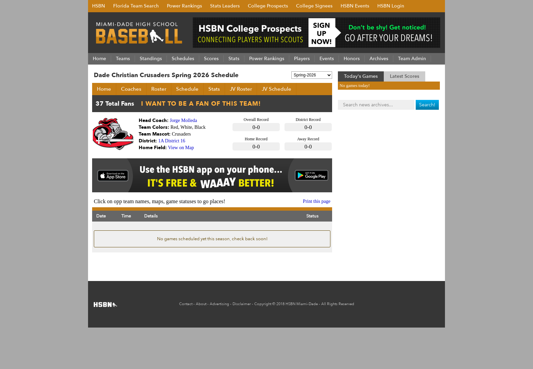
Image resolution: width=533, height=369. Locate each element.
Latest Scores (404, 76)
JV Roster (241, 89)
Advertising (219, 303)
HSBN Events (355, 6)
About (201, 303)
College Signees (314, 6)
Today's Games (361, 76)
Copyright (262, 303)
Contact (185, 303)
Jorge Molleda (183, 120)
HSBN (98, 6)
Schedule (187, 89)
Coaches (131, 89)
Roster (158, 89)
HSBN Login (390, 6)
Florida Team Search (136, 6)
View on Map (181, 147)
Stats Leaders (225, 6)
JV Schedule (276, 89)
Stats (214, 89)
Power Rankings (184, 6)
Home (104, 89)
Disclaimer (242, 303)
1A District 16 (171, 140)
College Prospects (268, 6)
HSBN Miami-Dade (302, 303)
